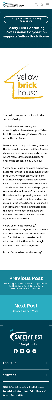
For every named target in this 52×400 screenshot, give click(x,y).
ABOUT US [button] (26, 363)
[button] (47, 4)
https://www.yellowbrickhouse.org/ (22, 252)
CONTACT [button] (26, 375)
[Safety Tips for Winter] (26, 307)
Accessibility (17, 395)
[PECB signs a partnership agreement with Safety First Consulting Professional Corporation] (26, 282)
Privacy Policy (29, 391)
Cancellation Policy (12, 391)
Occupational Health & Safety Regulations (26, 19)
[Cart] (41, 4)
